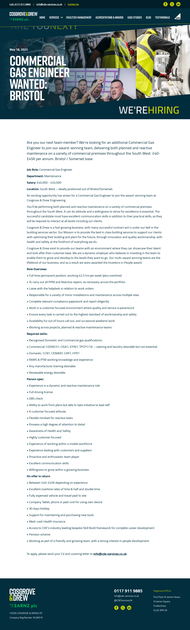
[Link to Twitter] (172, 4)
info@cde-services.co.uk (49, 4)
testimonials (162, 17)
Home (42, 17)
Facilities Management (79, 17)
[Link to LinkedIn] (178, 4)
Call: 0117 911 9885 (20, 4)
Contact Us (73, 4)
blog (148, 17)
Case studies (135, 17)
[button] (55, 17)
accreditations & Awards (109, 17)
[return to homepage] (24, 13)
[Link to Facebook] (165, 4)
